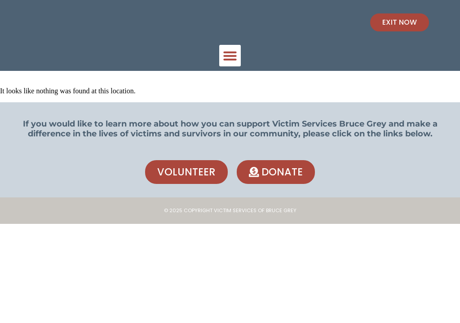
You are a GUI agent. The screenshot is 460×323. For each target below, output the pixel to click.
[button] (230, 55)
